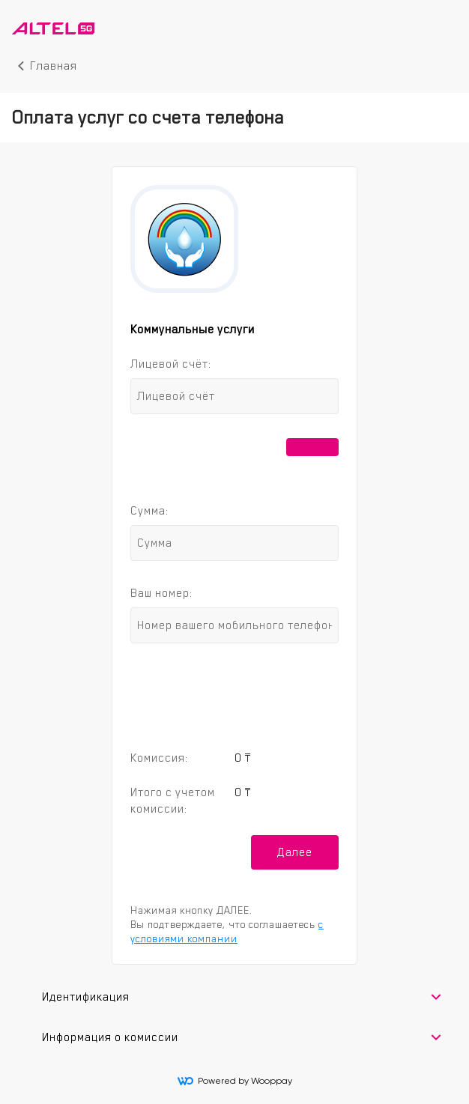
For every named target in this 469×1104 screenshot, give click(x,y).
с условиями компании (227, 932)
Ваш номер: (161, 593)
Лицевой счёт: (170, 363)
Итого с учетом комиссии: (172, 800)
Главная (53, 65)
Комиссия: (159, 757)
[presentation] (234, 694)
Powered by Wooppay (235, 1081)
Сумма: (149, 510)
